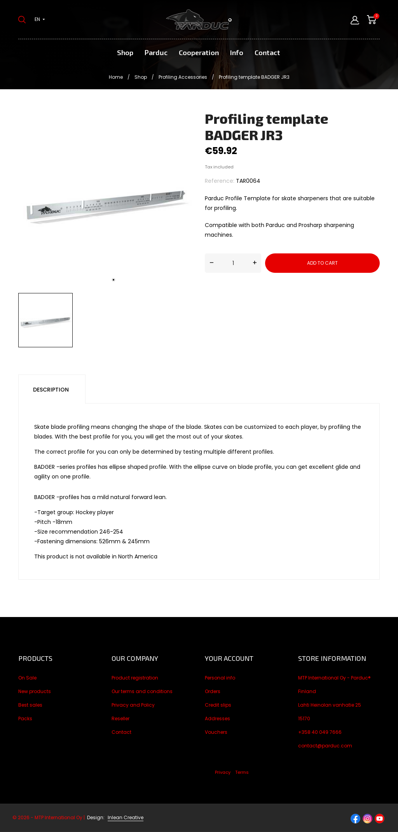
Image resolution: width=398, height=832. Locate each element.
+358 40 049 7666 (320, 732)
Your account (229, 658)
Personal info (220, 677)
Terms (242, 772)
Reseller (120, 718)
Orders (212, 691)
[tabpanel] (105, 200)
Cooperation (199, 52)
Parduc (156, 52)
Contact (267, 52)
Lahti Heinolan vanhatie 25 (329, 705)
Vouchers (216, 732)
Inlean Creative (125, 817)
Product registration (135, 677)
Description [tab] (51, 389)
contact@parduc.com (325, 745)
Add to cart (322, 263)
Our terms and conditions (142, 691)
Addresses (217, 718)
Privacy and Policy (133, 705)
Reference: (219, 181)
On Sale (27, 677)
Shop (125, 52)
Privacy (222, 772)
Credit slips (218, 705)
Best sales (30, 705)
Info (236, 52)
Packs (25, 718)
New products (34, 691)
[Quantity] (233, 263)
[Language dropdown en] (40, 19)
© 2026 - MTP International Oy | (59, 817)
